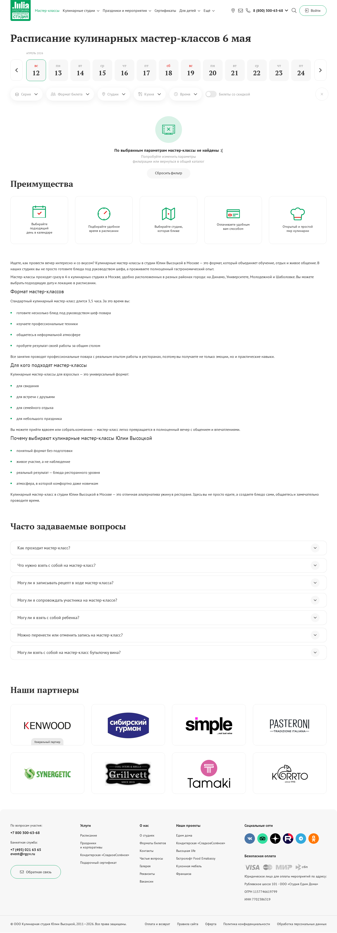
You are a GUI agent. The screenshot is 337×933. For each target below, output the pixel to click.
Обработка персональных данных (302, 924)
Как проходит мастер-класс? (168, 548)
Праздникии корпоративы (91, 845)
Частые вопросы (151, 858)
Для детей (187, 10)
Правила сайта (187, 924)
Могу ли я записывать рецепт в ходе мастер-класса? (168, 582)
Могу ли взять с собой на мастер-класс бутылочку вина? (168, 652)
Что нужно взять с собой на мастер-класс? (168, 565)
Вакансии (146, 881)
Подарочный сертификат (98, 862)
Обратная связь (35, 872)
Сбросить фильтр (168, 173)
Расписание (88, 835)
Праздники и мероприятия (125, 10)
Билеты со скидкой (234, 94)
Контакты (146, 851)
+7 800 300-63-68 (25, 832)
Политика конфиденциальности (246, 924)
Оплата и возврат (157, 924)
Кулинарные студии (79, 10)
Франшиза (183, 874)
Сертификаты (165, 10)
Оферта (210, 924)
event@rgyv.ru (22, 853)
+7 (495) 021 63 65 (25, 849)
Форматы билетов (153, 843)
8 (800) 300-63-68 (268, 10)
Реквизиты (147, 874)
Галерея (145, 866)
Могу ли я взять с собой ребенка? (168, 617)
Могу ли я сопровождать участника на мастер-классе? (168, 600)
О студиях (147, 835)
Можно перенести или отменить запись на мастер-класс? (168, 635)
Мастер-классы (47, 10)
